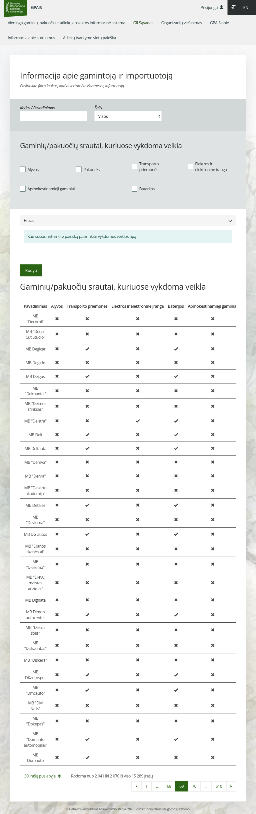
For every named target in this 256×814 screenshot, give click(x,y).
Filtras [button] (128, 220)
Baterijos (143, 189)
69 (182, 786)
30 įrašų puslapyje (42, 776)
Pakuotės (88, 169)
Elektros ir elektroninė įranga (207, 166)
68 (169, 786)
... (157, 786)
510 (219, 786)
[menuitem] (66, 22)
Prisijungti (211, 7)
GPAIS (36, 7)
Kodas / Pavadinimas (37, 108)
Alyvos (29, 169)
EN (245, 7)
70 (194, 786)
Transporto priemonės (145, 166)
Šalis (98, 108)
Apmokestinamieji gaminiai (47, 189)
